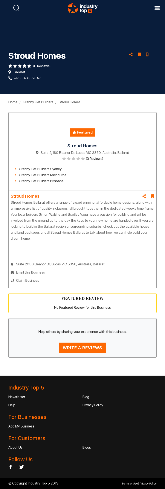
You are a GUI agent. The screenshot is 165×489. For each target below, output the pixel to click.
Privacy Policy (92, 405)
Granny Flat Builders (38, 102)
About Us (15, 447)
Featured (82, 132)
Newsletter (16, 397)
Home (12, 102)
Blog (85, 397)
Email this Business (30, 272)
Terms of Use (130, 483)
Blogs (86, 447)
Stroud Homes (70, 102)
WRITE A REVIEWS (82, 347)
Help (11, 405)
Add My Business (21, 426)
